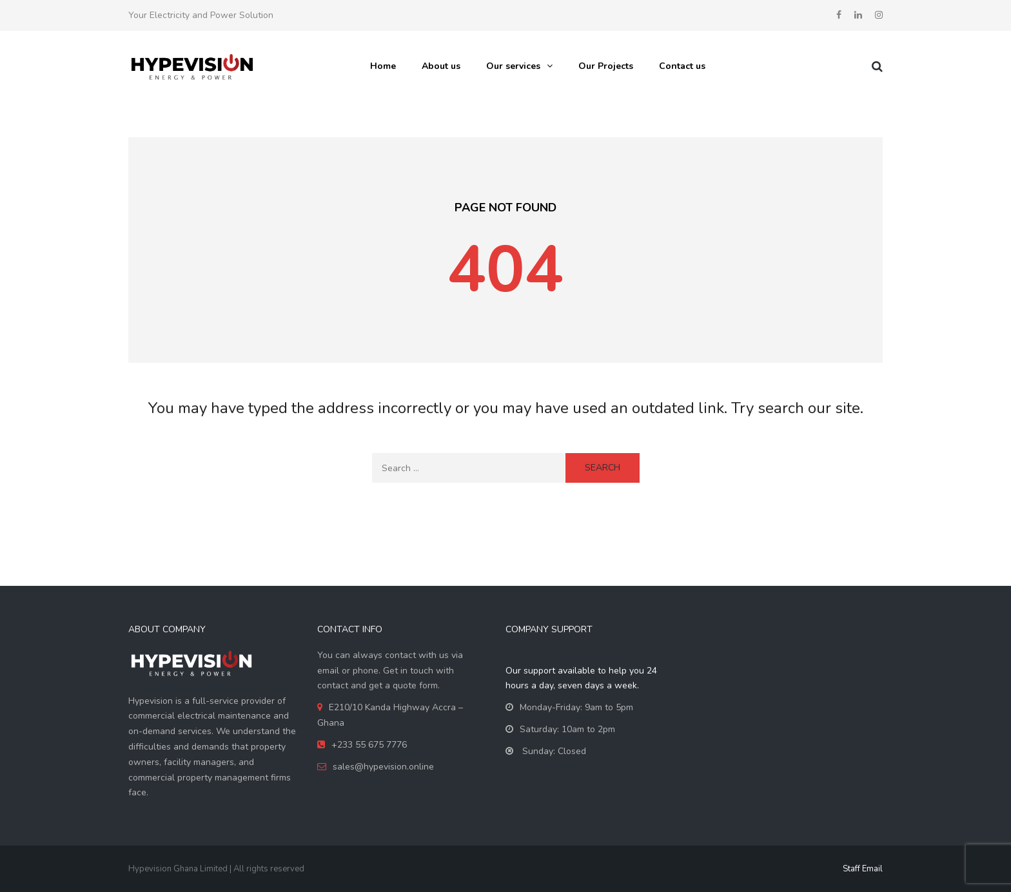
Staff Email (863, 869)
